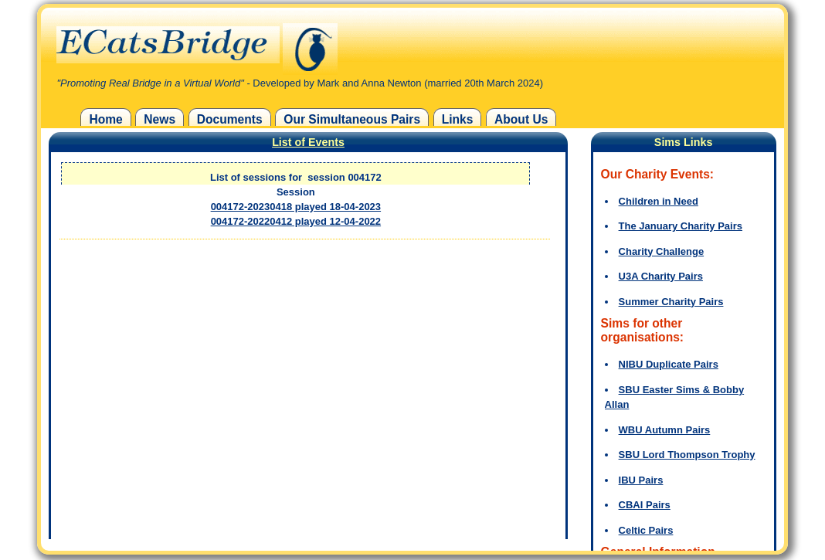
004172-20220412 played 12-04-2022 (296, 221)
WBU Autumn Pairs (665, 430)
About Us (521, 119)
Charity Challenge (661, 251)
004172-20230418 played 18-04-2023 (296, 206)
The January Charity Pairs (680, 226)
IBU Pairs (641, 480)
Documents (230, 119)
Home (105, 119)
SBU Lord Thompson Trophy (687, 454)
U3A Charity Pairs (661, 276)
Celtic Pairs (646, 530)
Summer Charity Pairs (671, 301)
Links (458, 119)
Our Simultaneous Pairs (351, 119)
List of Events (308, 142)
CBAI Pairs (645, 505)
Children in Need (658, 201)
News (159, 119)
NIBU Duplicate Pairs (668, 364)
